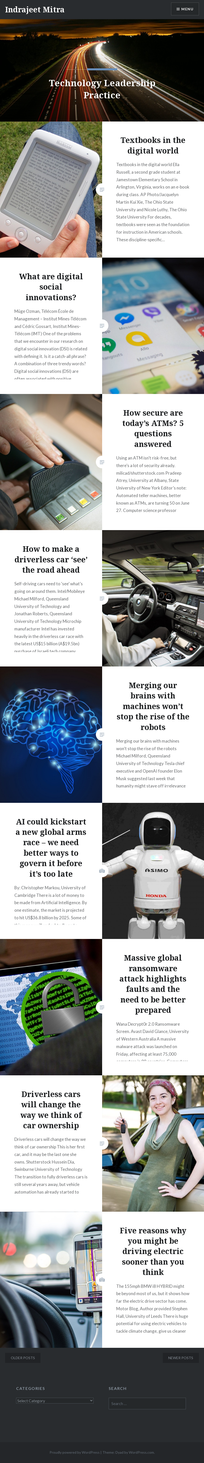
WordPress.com (141, 1452)
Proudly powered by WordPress (75, 1452)
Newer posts (180, 1358)
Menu (187, 9)
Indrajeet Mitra (35, 9)
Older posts (23, 1358)
